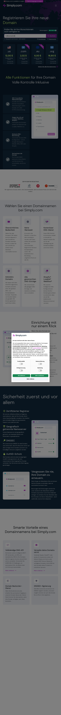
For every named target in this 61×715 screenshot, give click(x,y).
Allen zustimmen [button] (39, 375)
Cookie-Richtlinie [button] (37, 348)
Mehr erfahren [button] (30, 379)
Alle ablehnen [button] (21, 375)
